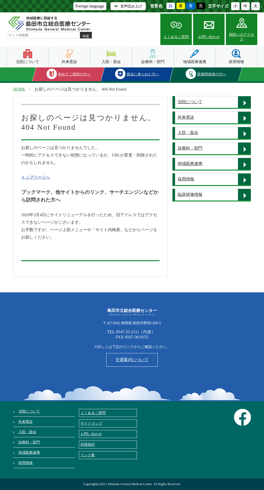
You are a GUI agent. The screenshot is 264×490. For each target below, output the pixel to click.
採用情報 (236, 61)
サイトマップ (91, 423)
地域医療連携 (194, 61)
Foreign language (90, 6)
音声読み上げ (128, 6)
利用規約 (87, 444)
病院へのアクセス (241, 37)
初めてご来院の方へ (74, 74)
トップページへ (35, 177)
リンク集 (87, 455)
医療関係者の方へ (211, 74)
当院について (27, 61)
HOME (19, 89)
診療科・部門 (152, 61)
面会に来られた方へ (143, 74)
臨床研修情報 (190, 194)
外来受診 (69, 61)
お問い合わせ (209, 37)
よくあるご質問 (176, 37)
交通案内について (132, 359)
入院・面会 (111, 61)
